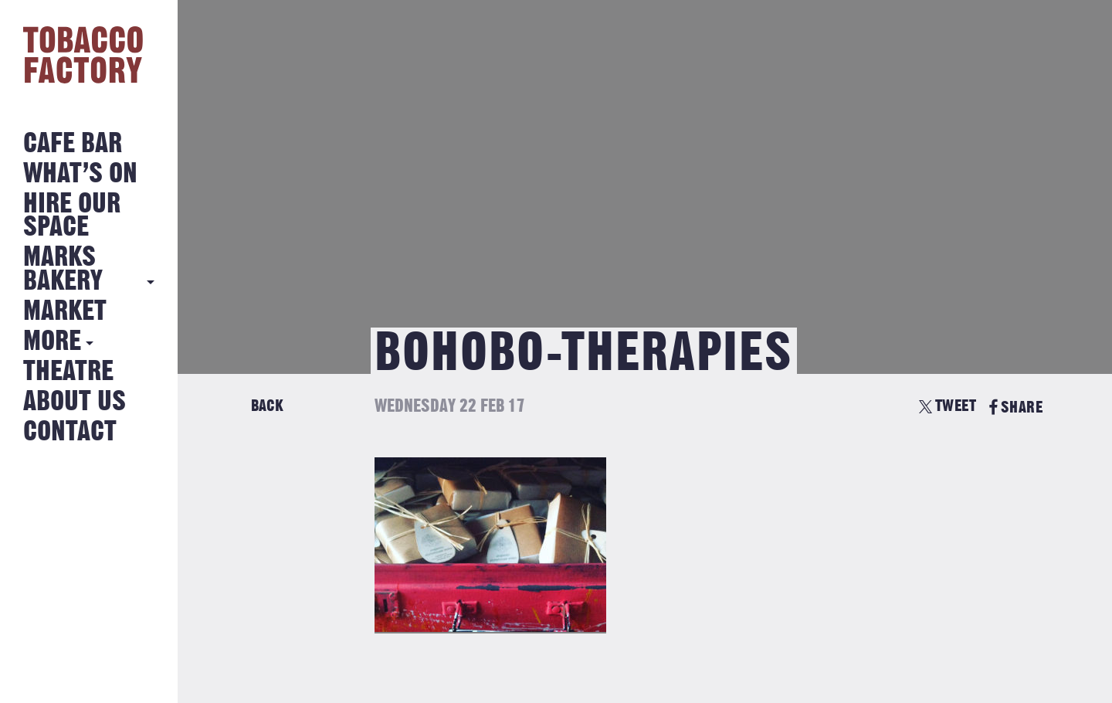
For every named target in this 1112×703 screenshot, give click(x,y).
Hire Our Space (71, 215)
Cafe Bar (72, 144)
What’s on (80, 174)
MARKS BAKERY (63, 269)
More (52, 342)
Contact (70, 432)
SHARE (1015, 407)
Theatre (68, 372)
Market (65, 312)
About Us (74, 402)
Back (267, 406)
